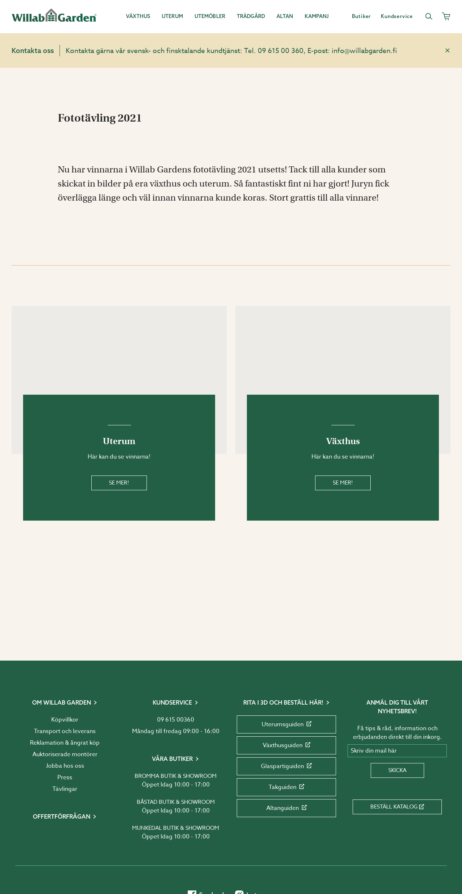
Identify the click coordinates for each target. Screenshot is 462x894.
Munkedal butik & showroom (175, 828)
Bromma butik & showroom (176, 776)
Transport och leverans (65, 731)
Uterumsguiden (286, 724)
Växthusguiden (286, 745)
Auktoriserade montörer (64, 754)
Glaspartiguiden (286, 766)
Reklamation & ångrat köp (65, 743)
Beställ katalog (397, 807)
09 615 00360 (175, 719)
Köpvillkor (64, 719)
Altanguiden (286, 808)
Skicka (397, 770)
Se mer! (119, 483)
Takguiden (286, 787)
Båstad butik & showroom (176, 802)
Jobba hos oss (65, 766)
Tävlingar (64, 789)
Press (64, 777)
